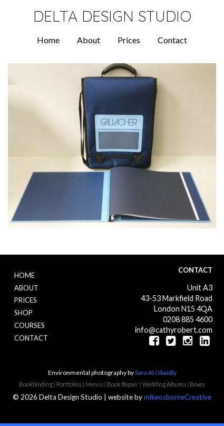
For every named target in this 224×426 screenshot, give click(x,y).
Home (48, 40)
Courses (29, 325)
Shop (23, 312)
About (88, 40)
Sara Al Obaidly (156, 372)
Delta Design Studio (112, 16)
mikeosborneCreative (177, 397)
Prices (129, 40)
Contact (172, 40)
